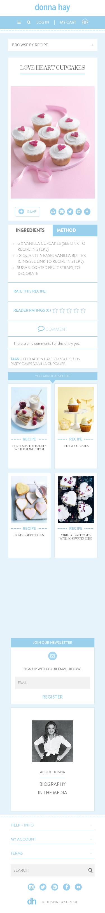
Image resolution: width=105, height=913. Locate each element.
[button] (53, 824)
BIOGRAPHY (52, 784)
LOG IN (42, 22)
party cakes (21, 364)
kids (76, 359)
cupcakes (62, 359)
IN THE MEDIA (52, 793)
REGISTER (52, 697)
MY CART (68, 22)
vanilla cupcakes (49, 364)
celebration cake (37, 359)
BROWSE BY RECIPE (30, 45)
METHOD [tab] (66, 230)
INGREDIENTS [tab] (30, 230)
